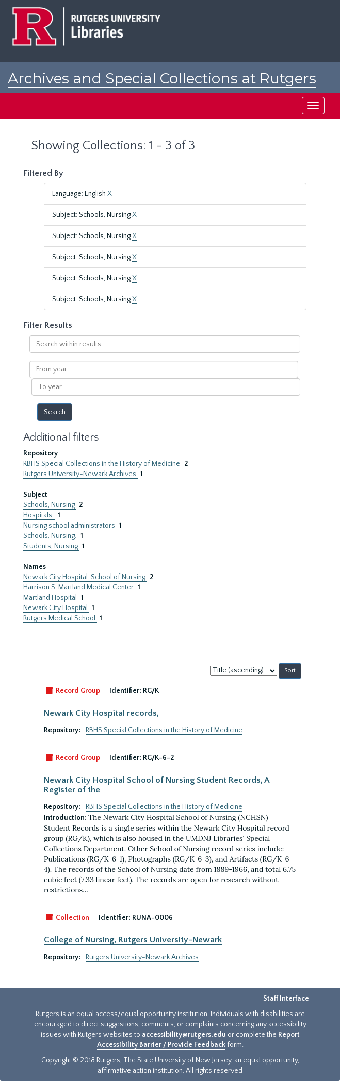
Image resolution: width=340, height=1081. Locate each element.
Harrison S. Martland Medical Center (79, 587)
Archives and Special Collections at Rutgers (162, 78)
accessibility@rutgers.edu (184, 1035)
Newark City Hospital (56, 608)
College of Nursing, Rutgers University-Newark (133, 939)
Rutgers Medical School (60, 618)
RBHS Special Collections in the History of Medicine (102, 464)
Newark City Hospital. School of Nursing (85, 577)
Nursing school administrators (70, 525)
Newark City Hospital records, (101, 713)
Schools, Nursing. (50, 536)
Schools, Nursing (49, 505)
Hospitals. (39, 515)
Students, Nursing (51, 546)
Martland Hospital (50, 598)
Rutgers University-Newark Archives (80, 474)
